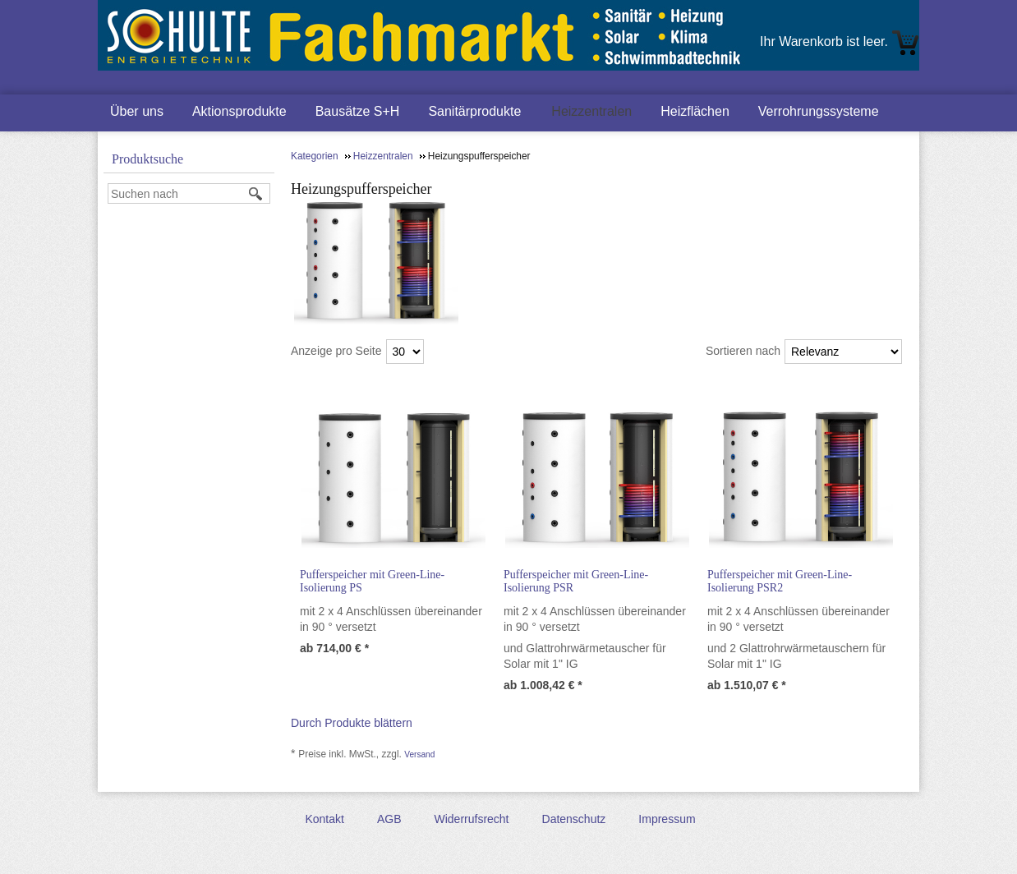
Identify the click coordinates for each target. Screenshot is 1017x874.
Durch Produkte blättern (351, 722)
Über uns (136, 111)
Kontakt (324, 819)
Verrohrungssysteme (818, 111)
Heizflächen (694, 111)
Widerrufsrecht (471, 819)
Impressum (666, 819)
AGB (389, 819)
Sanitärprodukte (474, 111)
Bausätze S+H (357, 111)
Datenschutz (574, 819)
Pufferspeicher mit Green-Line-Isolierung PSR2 (779, 581)
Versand (419, 754)
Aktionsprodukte (239, 111)
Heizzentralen (591, 111)
